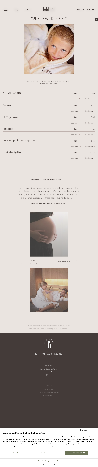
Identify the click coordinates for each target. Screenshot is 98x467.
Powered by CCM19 (49, 465)
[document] (49, 441)
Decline (16, 453)
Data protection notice (52, 461)
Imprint (40, 461)
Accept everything (76, 453)
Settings (44, 453)
